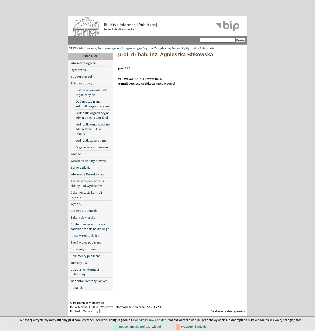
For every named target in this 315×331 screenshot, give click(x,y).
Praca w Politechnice (85, 235)
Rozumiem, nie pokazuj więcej (140, 326)
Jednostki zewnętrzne (91, 140)
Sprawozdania (80, 167)
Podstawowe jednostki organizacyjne (120, 48)
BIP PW (72, 48)
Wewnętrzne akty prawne (88, 161)
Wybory (76, 204)
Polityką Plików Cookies (149, 320)
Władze (76, 154)
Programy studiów (83, 249)
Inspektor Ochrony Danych (89, 281)
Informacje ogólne (83, 63)
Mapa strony (91, 311)
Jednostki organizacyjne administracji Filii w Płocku (92, 129)
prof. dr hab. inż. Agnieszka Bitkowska (165, 54)
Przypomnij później (194, 326)
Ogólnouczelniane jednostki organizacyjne (92, 104)
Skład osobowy (87, 48)
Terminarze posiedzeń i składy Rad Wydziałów (87, 183)
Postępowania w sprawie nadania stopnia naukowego (90, 226)
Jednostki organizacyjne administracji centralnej (92, 115)
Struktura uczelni (82, 76)
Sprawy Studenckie (84, 211)
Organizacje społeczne (91, 147)
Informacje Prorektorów (87, 174)
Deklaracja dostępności (228, 311)
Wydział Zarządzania (157, 48)
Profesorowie (206, 48)
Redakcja (77, 288)
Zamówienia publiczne (86, 242)
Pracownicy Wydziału (185, 48)
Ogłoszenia (79, 70)
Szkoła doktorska (83, 217)
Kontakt (75, 311)
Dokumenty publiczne (86, 256)
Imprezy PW (79, 263)
